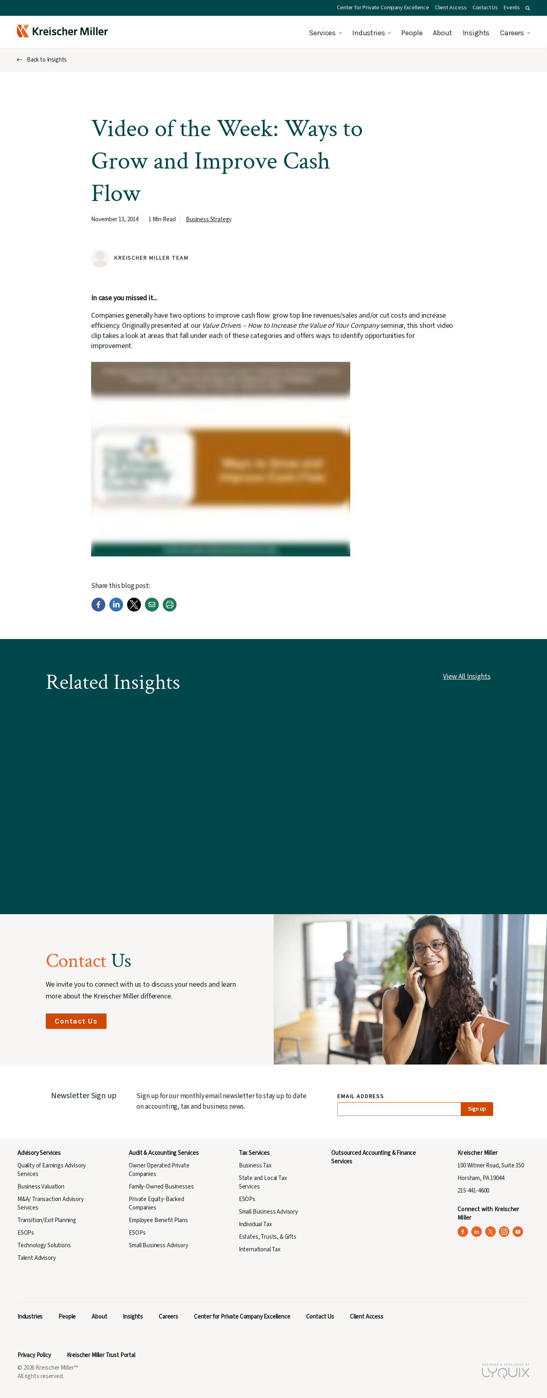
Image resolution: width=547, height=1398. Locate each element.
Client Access (451, 8)
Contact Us (485, 8)
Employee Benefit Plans (158, 1220)
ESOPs (25, 1233)
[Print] (169, 610)
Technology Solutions (44, 1245)
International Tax (260, 1249)
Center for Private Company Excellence (383, 8)
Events (512, 8)
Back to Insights (47, 60)
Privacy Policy (34, 1355)
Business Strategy (209, 219)
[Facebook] (98, 610)
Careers (512, 32)
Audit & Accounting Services (163, 1153)
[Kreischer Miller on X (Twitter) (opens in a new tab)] (490, 1231)
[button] (528, 8)
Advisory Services (39, 1153)
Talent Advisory (36, 1258)
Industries (368, 32)
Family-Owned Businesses (161, 1186)
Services (322, 32)
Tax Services (254, 1153)
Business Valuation (40, 1186)
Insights (476, 32)
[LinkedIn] (116, 610)
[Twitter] (134, 610)
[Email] (152, 610)
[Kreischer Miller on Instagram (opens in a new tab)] (504, 1231)
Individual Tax (255, 1224)
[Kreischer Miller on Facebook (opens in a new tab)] (463, 1231)
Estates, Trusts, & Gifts (267, 1237)
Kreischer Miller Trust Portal (101, 1355)
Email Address (361, 1096)
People (411, 32)
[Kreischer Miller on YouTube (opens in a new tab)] (518, 1231)
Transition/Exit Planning (46, 1220)
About (442, 32)
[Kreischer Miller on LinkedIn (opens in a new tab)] (476, 1231)
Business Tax (255, 1165)
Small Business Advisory (158, 1245)
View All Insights (466, 676)
